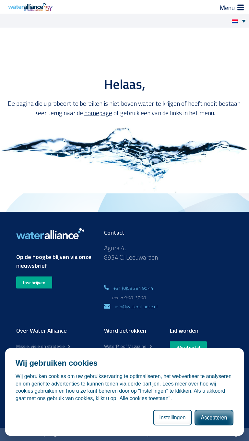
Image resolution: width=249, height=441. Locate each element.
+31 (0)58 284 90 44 (133, 288)
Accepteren (214, 417)
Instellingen (172, 417)
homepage (98, 112)
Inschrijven (34, 282)
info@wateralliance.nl (136, 306)
